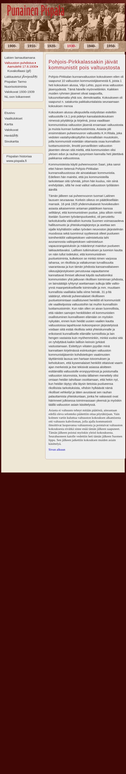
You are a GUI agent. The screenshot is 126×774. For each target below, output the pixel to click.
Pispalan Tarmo (15, 81)
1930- (71, 46)
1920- (51, 46)
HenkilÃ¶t (11, 135)
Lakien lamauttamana (19, 57)
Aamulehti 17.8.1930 (22, 66)
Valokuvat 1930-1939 (19, 91)
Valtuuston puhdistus (19, 63)
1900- (12, 46)
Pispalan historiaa (19, 156)
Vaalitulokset (13, 118)
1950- (111, 46)
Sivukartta (11, 141)
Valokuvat (11, 130)
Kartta (8, 124)
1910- (31, 46)
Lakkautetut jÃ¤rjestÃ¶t (20, 76)
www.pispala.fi (16, 161)
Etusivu (9, 113)
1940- (91, 46)
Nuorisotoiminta (15, 86)
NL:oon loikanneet (17, 96)
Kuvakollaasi (19, 71)
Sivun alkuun (57, 449)
